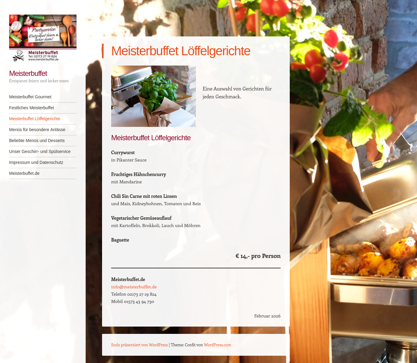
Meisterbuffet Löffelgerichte (34, 118)
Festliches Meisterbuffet (31, 107)
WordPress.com (217, 344)
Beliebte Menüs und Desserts (37, 140)
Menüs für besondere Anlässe (37, 129)
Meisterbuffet (28, 73)
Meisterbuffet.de (24, 173)
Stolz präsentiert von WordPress (139, 344)
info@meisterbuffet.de (134, 286)
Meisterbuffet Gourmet (30, 96)
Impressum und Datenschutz (36, 162)
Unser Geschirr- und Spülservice (39, 151)
